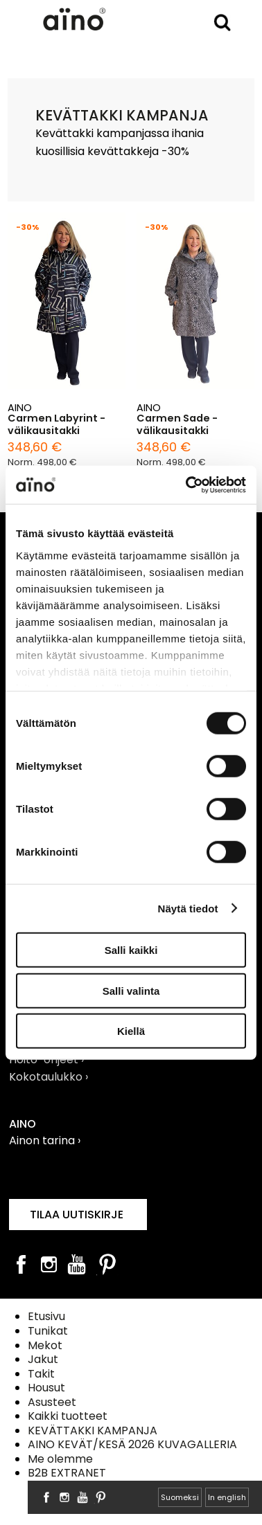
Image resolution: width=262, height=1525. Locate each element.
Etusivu (46, 1316)
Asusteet (52, 1402)
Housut (46, 1388)
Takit (41, 1374)
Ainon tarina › (44, 1140)
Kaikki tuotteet (67, 1416)
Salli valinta (131, 990)
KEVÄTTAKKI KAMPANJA (92, 1430)
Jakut (43, 1359)
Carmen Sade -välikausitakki (177, 425)
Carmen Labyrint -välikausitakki (56, 425)
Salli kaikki (131, 950)
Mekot (45, 1345)
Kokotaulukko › (48, 1077)
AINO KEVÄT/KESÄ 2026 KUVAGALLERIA (132, 1444)
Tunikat (48, 1331)
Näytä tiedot (188, 908)
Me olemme (60, 1459)
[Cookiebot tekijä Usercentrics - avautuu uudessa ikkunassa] (187, 485)
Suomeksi (180, 1497)
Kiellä (131, 1031)
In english (227, 1497)
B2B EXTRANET (67, 1473)
